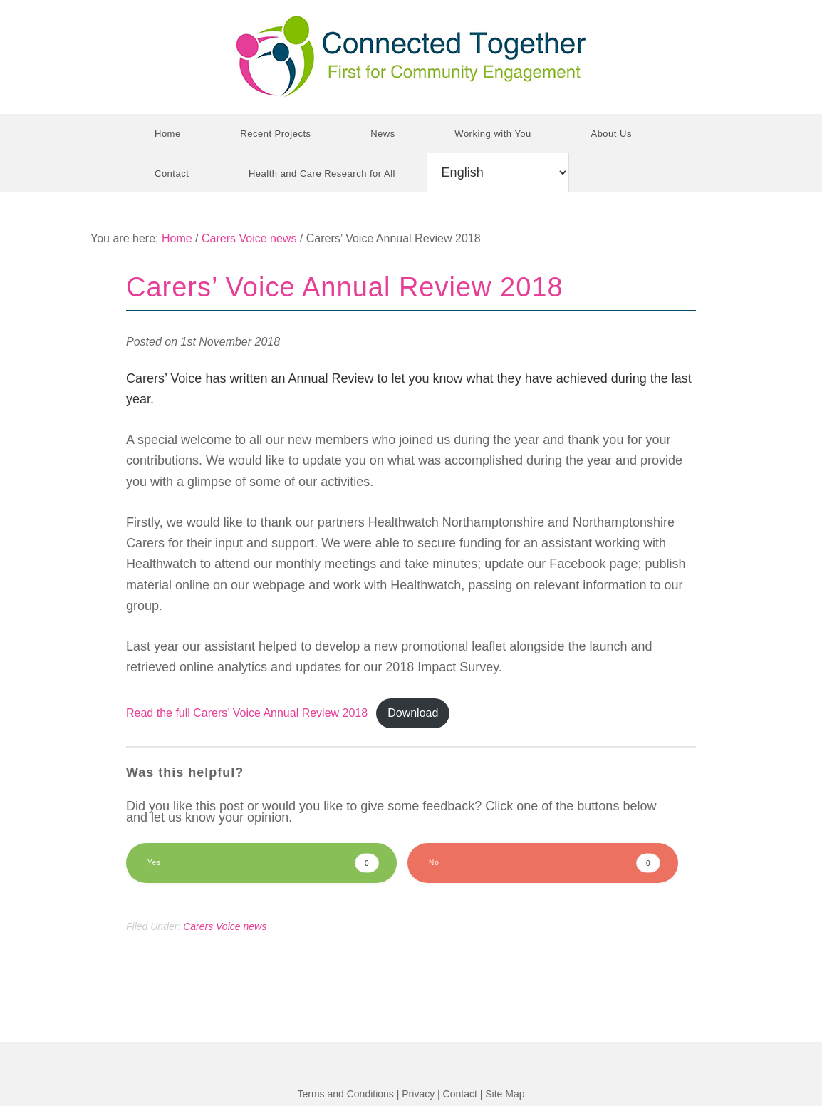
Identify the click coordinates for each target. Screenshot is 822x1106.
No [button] (544, 863)
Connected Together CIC (411, 57)
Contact (460, 1094)
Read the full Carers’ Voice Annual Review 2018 (247, 713)
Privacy (418, 1094)
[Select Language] (498, 172)
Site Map (504, 1094)
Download (412, 713)
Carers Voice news (224, 926)
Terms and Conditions (345, 1094)
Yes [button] (263, 863)
